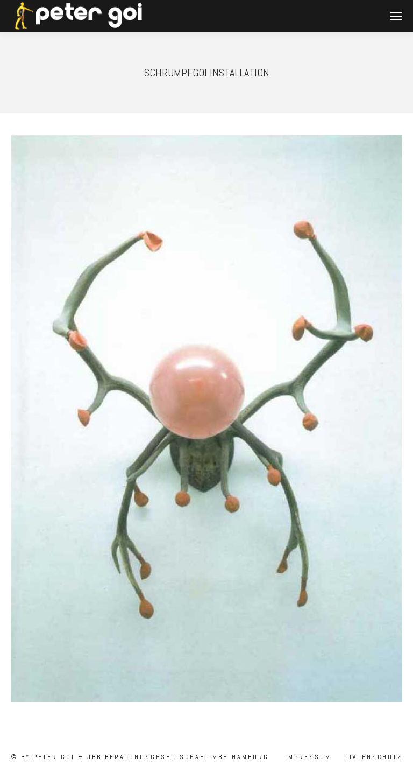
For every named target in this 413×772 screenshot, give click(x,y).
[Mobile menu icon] (396, 16)
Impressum (306, 757)
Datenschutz (373, 757)
